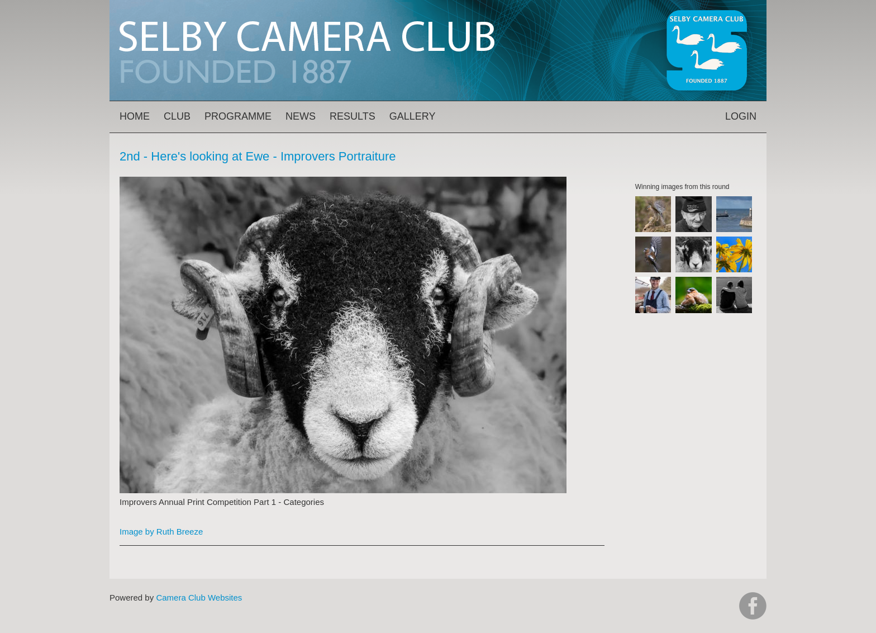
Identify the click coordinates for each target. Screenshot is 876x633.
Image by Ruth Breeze (161, 531)
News (300, 116)
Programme (238, 116)
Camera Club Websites (199, 597)
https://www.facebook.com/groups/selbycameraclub (752, 606)
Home (135, 116)
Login (740, 116)
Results (352, 116)
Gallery (412, 116)
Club (177, 116)
